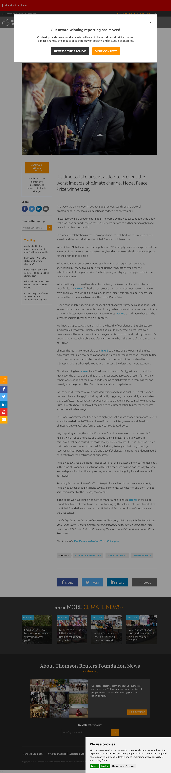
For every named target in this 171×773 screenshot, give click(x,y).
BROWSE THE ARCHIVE (70, 51)
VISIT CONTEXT (106, 51)
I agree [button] (94, 766)
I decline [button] (105, 766)
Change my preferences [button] (123, 766)
